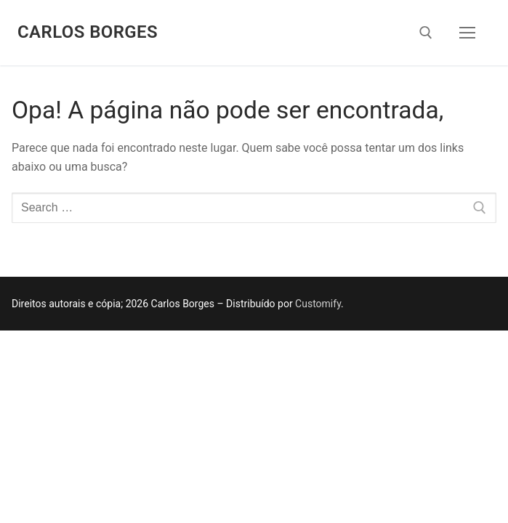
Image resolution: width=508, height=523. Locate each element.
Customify (318, 303)
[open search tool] (425, 32)
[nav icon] (467, 32)
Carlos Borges (87, 32)
